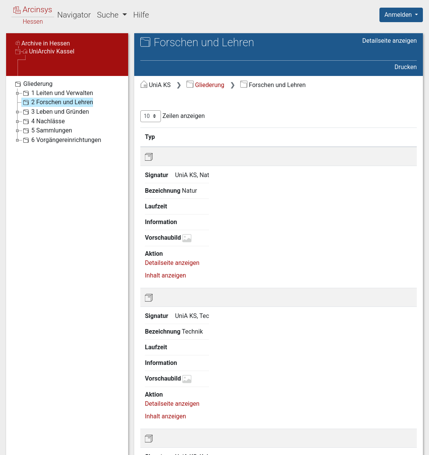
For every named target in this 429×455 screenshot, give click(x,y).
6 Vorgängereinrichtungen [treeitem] (61, 140)
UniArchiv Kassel (48, 51)
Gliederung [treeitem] (33, 84)
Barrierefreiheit (347, 445)
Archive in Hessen (42, 43)
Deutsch (46, 439)
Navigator (74, 14)
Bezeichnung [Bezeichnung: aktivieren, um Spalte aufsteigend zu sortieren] (238, 136)
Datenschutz (289, 445)
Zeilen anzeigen (172, 116)
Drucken (406, 67)
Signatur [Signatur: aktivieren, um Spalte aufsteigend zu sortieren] (185, 136)
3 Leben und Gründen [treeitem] (55, 111)
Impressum (404, 445)
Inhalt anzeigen (165, 197)
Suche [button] (109, 14)
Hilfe (141, 14)
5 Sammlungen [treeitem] (46, 130)
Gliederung (205, 85)
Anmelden (398, 14)
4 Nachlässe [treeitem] (43, 121)
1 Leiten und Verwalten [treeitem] (57, 93)
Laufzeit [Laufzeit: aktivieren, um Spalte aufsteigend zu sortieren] (290, 136)
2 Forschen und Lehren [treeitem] (57, 102)
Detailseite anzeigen (389, 40)
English (17, 439)
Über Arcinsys (232, 445)
